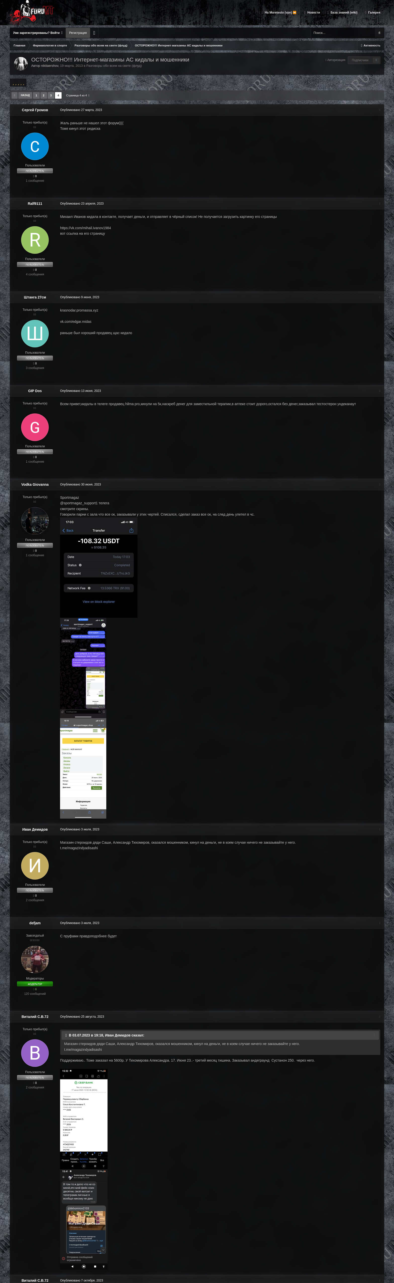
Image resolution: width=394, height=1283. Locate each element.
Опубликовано (81, 110)
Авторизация (336, 60)
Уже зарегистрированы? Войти (38, 33)
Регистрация (78, 33)
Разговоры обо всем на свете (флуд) (114, 66)
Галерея (373, 12)
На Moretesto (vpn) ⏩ (280, 12)
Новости (313, 12)
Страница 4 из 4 (77, 95)
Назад (25, 95)
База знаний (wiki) (343, 12)
